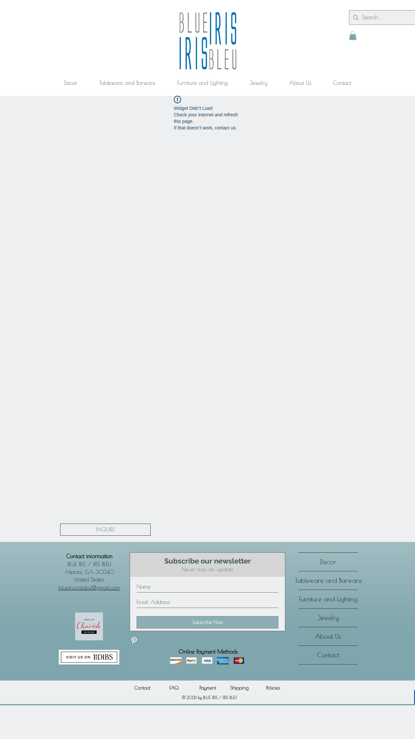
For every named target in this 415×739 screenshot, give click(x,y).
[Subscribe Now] (207, 622)
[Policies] (273, 687)
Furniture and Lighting (328, 599)
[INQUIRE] (105, 530)
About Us (328, 636)
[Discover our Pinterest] (134, 640)
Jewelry (328, 617)
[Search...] (388, 17)
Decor (328, 561)
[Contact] (142, 687)
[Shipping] (239, 687)
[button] (353, 35)
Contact (328, 655)
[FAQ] (174, 687)
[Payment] (207, 687)
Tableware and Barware (328, 580)
